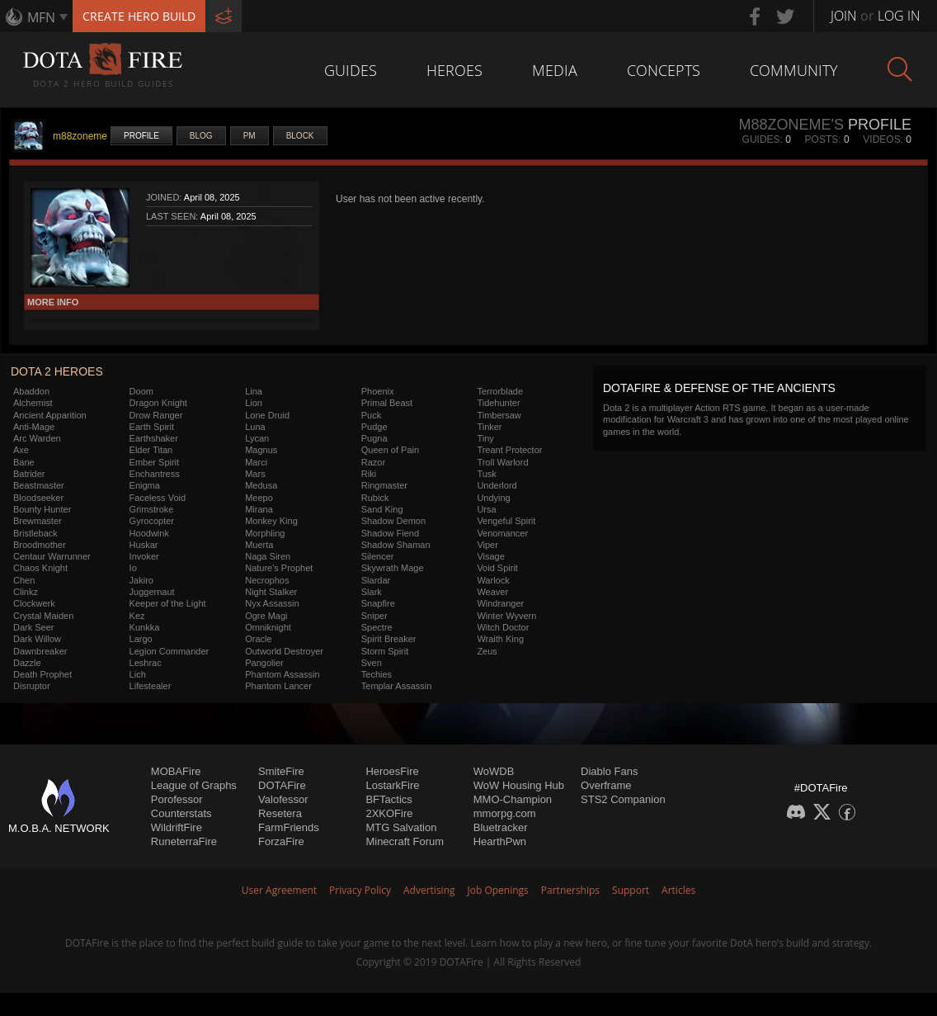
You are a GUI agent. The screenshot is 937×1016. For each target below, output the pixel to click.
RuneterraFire (184, 841)
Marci (256, 462)
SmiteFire (281, 771)
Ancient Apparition (50, 415)
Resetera (280, 813)
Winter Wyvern (506, 616)
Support (630, 890)
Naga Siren (267, 556)
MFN (41, 17)
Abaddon (31, 391)
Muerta (259, 545)
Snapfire (378, 603)
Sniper (374, 616)
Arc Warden (37, 438)
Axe (21, 450)
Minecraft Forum (404, 841)
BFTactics (388, 799)
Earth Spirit (151, 427)
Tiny (485, 438)
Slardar (375, 580)
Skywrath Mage (392, 568)
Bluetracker (500, 827)
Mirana (259, 509)
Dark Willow (37, 639)
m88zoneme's (790, 124)
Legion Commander (169, 651)
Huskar (143, 545)
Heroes (454, 70)
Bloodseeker (38, 498)
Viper (487, 545)
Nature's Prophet (279, 568)
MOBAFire (176, 771)
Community (794, 70)
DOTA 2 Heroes (57, 371)
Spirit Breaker (389, 639)
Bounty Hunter (42, 509)
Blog (201, 135)
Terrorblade (500, 391)
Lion (253, 403)
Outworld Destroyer (284, 651)
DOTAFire (282, 785)
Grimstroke (151, 509)
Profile (141, 135)
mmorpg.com (504, 813)
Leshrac (145, 663)
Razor (373, 462)
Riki (368, 474)
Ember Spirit (154, 462)
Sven (371, 663)
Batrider (29, 474)
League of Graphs (194, 785)
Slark (371, 592)
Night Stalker (271, 592)
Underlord (496, 485)
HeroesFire (391, 771)
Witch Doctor (503, 627)
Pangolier (264, 663)
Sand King (382, 509)
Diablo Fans (609, 771)
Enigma (144, 485)
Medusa (261, 485)
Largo (141, 639)
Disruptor (31, 686)
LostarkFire (392, 785)
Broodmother (39, 545)
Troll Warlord (502, 462)
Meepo (259, 498)
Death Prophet (42, 674)
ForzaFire (281, 841)
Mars (255, 474)
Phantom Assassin (282, 674)
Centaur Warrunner (52, 556)
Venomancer (502, 533)
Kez (137, 616)
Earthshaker (153, 438)
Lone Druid (267, 415)
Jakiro (141, 580)
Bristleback (35, 533)
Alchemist (33, 403)
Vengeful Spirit (506, 521)
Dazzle (27, 663)
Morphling (265, 533)
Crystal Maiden (43, 616)
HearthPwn (499, 841)
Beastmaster (38, 485)
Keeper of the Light (167, 603)
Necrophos (267, 580)
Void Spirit (497, 568)
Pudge (374, 427)
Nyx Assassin (272, 603)
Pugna (374, 438)
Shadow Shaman (396, 545)
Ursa (486, 509)
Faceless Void (157, 498)
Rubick (375, 498)
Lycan (257, 438)
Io (133, 568)
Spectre (377, 627)
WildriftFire (176, 827)
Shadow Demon (393, 521)
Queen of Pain (390, 450)
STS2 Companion (623, 799)
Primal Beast (386, 403)
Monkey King (271, 521)
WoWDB (494, 771)
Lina (253, 391)
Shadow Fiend (390, 533)
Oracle (258, 639)
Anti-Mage (33, 427)
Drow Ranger (156, 415)
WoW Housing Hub (518, 785)
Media (554, 70)
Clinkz (25, 592)
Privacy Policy (360, 890)
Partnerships (570, 890)
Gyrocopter (151, 521)
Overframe (606, 785)
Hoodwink (149, 533)
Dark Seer (33, 627)
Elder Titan (151, 450)
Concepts (663, 70)
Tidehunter (498, 403)
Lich (137, 674)
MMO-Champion (512, 799)
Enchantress (154, 474)
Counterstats (181, 813)
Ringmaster (384, 485)
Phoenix (377, 391)
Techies (376, 674)
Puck (371, 415)
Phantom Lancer (278, 686)
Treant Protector (509, 450)
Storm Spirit (384, 651)
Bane (24, 462)
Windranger (500, 603)
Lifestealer (150, 686)
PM (249, 135)
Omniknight (268, 627)
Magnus (261, 450)
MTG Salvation (400, 827)
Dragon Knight (158, 403)
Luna (255, 427)
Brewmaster (37, 521)
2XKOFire (388, 813)
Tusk (486, 474)
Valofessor (283, 799)
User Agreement (279, 890)
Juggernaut (152, 592)
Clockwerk (34, 603)
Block (300, 135)
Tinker (489, 427)
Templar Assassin (396, 686)
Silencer (377, 556)
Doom (141, 391)
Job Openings (498, 890)
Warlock (493, 580)
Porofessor (177, 799)
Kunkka (144, 627)
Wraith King (500, 639)
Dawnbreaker (40, 651)
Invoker (144, 556)
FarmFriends (288, 827)
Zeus (487, 651)
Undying (493, 498)
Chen (24, 580)
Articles (678, 890)
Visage (490, 556)
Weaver (492, 592)
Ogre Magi (266, 616)
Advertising (429, 890)
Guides (350, 70)
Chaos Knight (40, 568)
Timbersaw (498, 415)
